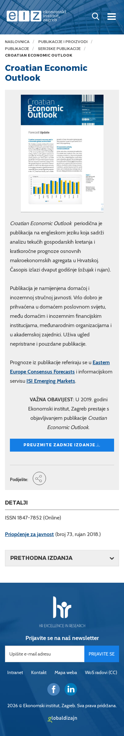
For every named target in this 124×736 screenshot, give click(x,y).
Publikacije (17, 48)
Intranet (15, 672)
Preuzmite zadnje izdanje (62, 445)
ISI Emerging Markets (50, 381)
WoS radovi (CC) (101, 672)
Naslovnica (17, 41)
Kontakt (39, 672)
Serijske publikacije (59, 48)
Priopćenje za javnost (29, 534)
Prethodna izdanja (41, 558)
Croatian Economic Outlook (38, 55)
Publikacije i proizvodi (63, 41)
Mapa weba (66, 672)
